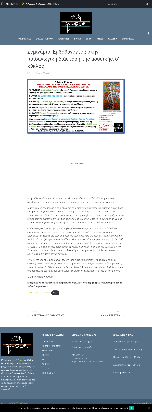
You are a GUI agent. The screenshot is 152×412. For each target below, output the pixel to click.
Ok (132, 408)
